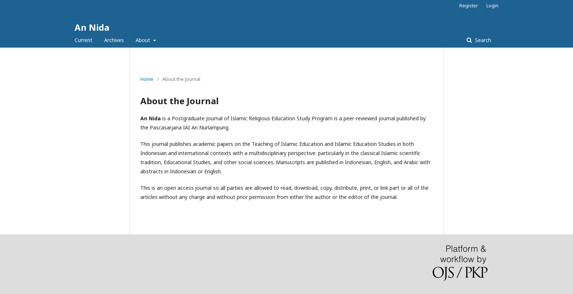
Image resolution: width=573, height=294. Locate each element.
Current (83, 40)
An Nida (92, 27)
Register (468, 5)
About (144, 40)
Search (482, 40)
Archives (114, 40)
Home (146, 79)
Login (492, 5)
